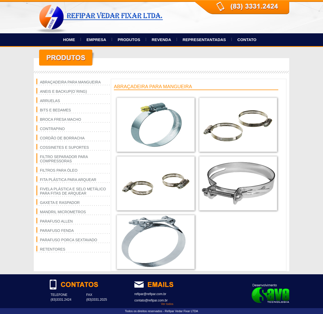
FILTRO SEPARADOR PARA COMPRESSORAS (64, 159)
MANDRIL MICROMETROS (63, 212)
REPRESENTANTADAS (204, 39)
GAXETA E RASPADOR (60, 202)
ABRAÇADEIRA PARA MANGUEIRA (70, 82)
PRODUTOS (129, 39)
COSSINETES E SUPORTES (64, 147)
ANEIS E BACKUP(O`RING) (63, 91)
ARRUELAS (50, 101)
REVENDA (161, 39)
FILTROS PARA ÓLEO (58, 170)
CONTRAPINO (52, 129)
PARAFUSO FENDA (57, 230)
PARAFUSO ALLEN (56, 221)
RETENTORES (52, 249)
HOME (69, 39)
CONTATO (246, 39)
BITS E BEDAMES (55, 110)
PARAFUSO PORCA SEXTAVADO (68, 240)
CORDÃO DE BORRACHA (62, 138)
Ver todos (167, 303)
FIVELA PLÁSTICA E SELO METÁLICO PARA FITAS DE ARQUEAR (73, 191)
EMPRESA (96, 39)
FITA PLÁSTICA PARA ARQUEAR (68, 180)
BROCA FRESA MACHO (60, 119)
